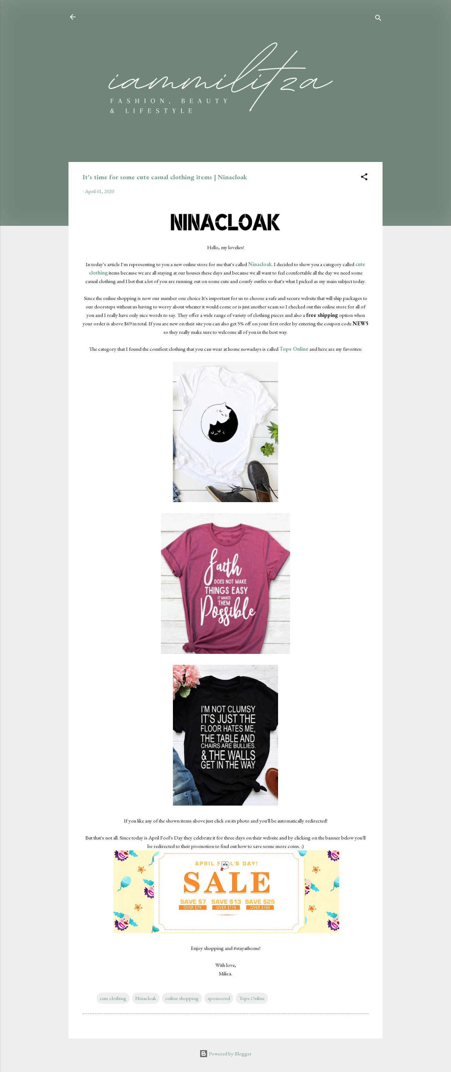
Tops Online (252, 998)
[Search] (378, 19)
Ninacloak (145, 998)
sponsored (219, 998)
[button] (364, 178)
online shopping (182, 998)
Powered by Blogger (225, 1053)
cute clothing (113, 998)
